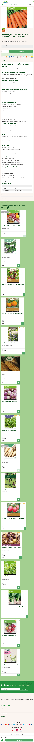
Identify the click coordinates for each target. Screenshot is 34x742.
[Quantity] (5, 51)
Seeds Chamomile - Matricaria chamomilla (10, 664)
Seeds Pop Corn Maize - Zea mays (8, 372)
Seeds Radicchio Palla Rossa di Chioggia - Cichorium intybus (13, 225)
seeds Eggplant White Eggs (7, 255)
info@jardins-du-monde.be (6, 708)
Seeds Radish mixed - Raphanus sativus (9, 635)
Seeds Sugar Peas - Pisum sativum (8, 489)
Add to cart (21, 51)
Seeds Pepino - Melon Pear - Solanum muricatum (11, 547)
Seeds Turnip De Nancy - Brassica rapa (9, 401)
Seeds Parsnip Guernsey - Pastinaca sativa (10, 459)
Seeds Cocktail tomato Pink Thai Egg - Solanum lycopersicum (13, 518)
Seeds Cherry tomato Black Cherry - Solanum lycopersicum (13, 284)
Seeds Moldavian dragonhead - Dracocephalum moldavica (13, 342)
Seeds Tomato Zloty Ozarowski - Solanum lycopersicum (12, 313)
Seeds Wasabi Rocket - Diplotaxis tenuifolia (10, 576)
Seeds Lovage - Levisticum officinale (9, 430)
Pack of (2, 737)
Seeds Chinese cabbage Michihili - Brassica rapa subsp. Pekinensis (14, 606)
